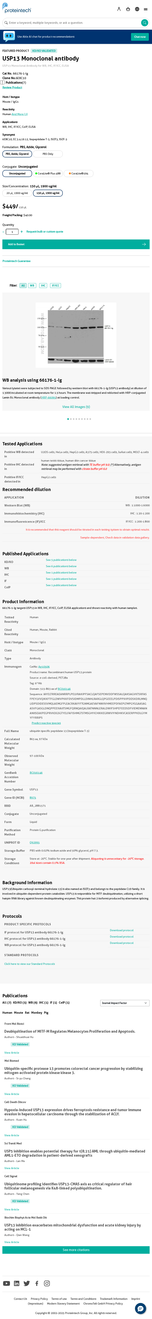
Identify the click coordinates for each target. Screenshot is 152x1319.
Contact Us (20, 1298)
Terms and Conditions (83, 1298)
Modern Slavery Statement (63, 1303)
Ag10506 (44, 666)
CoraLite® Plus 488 (48, 173)
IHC (43, 285)
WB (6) (32, 1002)
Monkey (36, 1012)
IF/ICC (55, 285)
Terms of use (59, 1298)
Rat (27, 1012)
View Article (11, 1052)
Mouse (18, 1012)
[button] (140, 1308)
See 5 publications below (61, 559)
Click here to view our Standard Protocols (29, 963)
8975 (33, 797)
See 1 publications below (61, 572)
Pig (46, 1012)
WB (32, 285)
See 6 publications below (61, 566)
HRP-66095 (48, 397)
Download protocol (122, 930)
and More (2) (20, 114)
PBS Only (48, 153)
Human (7, 1012)
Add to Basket (16, 244)
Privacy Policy (39, 1298)
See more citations (76, 1250)
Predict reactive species (46, 723)
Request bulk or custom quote (44, 231)
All (23, 285)
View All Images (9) (76, 407)
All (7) (6, 1002)
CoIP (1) (64, 1002)
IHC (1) (43, 1002)
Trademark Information (113, 1298)
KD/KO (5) (20, 1002)
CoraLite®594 (78, 173)
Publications (14, 82)
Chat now (140, 36)
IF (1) (53, 1002)
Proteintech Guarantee (16, 261)
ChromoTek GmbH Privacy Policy (103, 1303)
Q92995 (35, 842)
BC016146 (64, 688)
